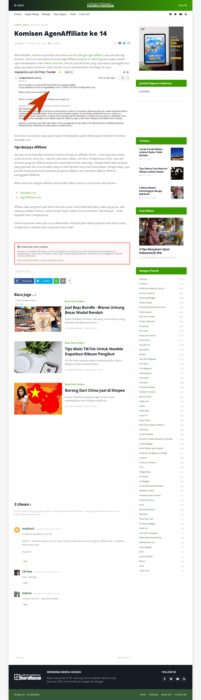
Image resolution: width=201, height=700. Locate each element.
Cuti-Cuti (84, 14)
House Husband (161, 293)
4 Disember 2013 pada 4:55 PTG (49, 529)
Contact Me (181, 694)
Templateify (33, 694)
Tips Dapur (60, 14)
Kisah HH (161, 528)
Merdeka (161, 514)
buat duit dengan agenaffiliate (85, 55)
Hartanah (161, 382)
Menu (20, 5)
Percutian (161, 331)
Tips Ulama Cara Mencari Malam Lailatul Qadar (153, 170)
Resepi (46, 14)
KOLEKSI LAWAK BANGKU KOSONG (161, 439)
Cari (181, 5)
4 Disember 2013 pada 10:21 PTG (46, 593)
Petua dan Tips (161, 519)
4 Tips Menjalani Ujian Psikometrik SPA (154, 251)
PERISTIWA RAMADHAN (161, 538)
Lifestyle (161, 279)
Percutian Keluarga (161, 533)
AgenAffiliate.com (30, 197)
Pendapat (161, 476)
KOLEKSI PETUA (161, 500)
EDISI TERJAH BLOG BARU (161, 448)
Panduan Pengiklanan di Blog (161, 453)
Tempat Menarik (161, 321)
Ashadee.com (28, 193)
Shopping (161, 326)
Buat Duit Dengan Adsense (161, 425)
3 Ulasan (55, 43)
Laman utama (21, 24)
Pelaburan (161, 401)
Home (18, 14)
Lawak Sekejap (161, 434)
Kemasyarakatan (161, 509)
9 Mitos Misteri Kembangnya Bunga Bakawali (150, 190)
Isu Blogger (161, 481)
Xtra (161, 467)
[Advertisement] (72, 459)
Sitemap (153, 694)
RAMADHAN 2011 (161, 542)
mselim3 (28, 528)
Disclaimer (33, 260)
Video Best (161, 411)
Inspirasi (161, 458)
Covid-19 (161, 415)
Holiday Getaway (161, 387)
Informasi (161, 429)
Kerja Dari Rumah (161, 335)
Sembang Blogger (161, 298)
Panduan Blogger (161, 524)
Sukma (27, 593)
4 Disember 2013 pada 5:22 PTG (47, 572)
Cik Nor (27, 571)
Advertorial (161, 340)
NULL (161, 505)
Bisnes (161, 561)
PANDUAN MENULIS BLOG (161, 288)
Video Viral (161, 570)
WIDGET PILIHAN (161, 392)
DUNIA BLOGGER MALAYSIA (161, 307)
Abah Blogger (161, 547)
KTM (161, 552)
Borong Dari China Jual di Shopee (95, 390)
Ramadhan (161, 350)
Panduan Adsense (161, 462)
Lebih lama (123, 657)
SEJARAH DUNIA (161, 490)
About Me (166, 694)
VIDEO (161, 406)
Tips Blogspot (161, 368)
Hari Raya (161, 363)
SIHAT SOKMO (161, 556)
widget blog (161, 472)
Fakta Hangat (161, 302)
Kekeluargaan (161, 312)
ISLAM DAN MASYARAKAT (161, 486)
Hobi (73, 14)
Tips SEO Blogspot (161, 359)
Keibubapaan (161, 373)
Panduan (161, 284)
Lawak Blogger (161, 444)
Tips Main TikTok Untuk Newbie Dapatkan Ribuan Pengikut (94, 351)
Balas (25, 561)
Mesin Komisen (54, 63)
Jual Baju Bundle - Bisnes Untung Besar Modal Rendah (94, 310)
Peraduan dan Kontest (161, 495)
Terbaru (20, 657)
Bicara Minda (161, 397)
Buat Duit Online (40, 24)
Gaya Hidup (32, 14)
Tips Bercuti (161, 345)
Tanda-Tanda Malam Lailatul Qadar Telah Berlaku (151, 152)
